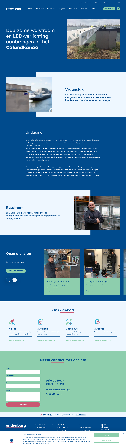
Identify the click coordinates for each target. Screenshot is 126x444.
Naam (8, 368)
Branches (107, 3)
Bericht (8, 390)
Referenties (88, 3)
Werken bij (116, 3)
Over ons (83, 8)
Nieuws (79, 3)
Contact (93, 8)
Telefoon (8, 383)
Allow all (106, 422)
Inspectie (62, 8)
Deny (106, 432)
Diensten (98, 3)
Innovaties (73, 8)
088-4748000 (81, 415)
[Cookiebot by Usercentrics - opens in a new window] (11, 440)
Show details (93, 440)
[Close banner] (123, 420)
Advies (30, 8)
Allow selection (106, 427)
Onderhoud (51, 8)
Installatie (40, 8)
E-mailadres (10, 375)
